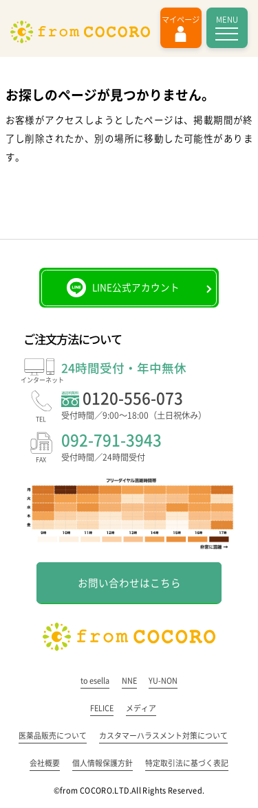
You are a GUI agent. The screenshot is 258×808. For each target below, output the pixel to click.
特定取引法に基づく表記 (186, 763)
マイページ (181, 19)
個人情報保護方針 (102, 763)
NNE (129, 680)
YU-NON (163, 680)
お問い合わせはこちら (128, 583)
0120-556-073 (148, 407)
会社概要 (45, 763)
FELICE (102, 708)
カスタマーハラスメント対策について (163, 735)
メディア (141, 708)
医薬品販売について (53, 735)
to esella (94, 680)
